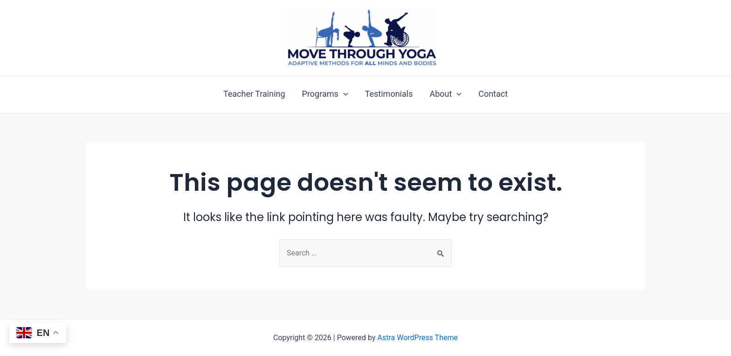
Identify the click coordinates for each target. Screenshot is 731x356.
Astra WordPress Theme (418, 337)
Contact (493, 94)
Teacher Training (254, 94)
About (445, 94)
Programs (325, 94)
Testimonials (389, 94)
